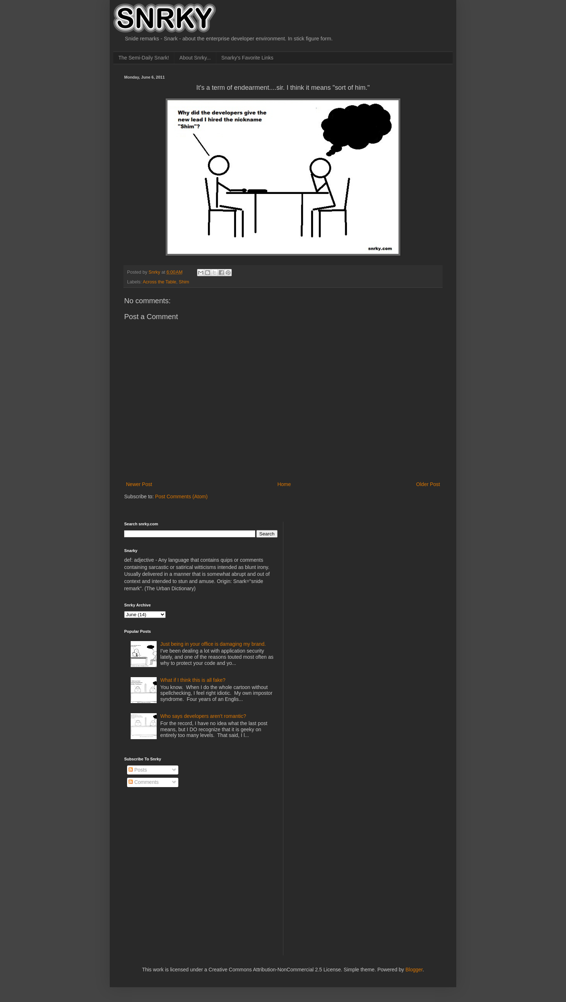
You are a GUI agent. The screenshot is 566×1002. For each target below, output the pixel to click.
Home (284, 484)
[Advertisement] (345, 567)
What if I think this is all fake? (193, 680)
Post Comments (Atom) (181, 496)
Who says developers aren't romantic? (203, 716)
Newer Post (139, 484)
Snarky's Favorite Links (247, 58)
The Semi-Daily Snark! (143, 58)
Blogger (413, 969)
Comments (144, 782)
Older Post (428, 484)
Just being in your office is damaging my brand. (213, 644)
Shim (184, 281)
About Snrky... (195, 58)
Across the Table (159, 281)
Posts (138, 770)
